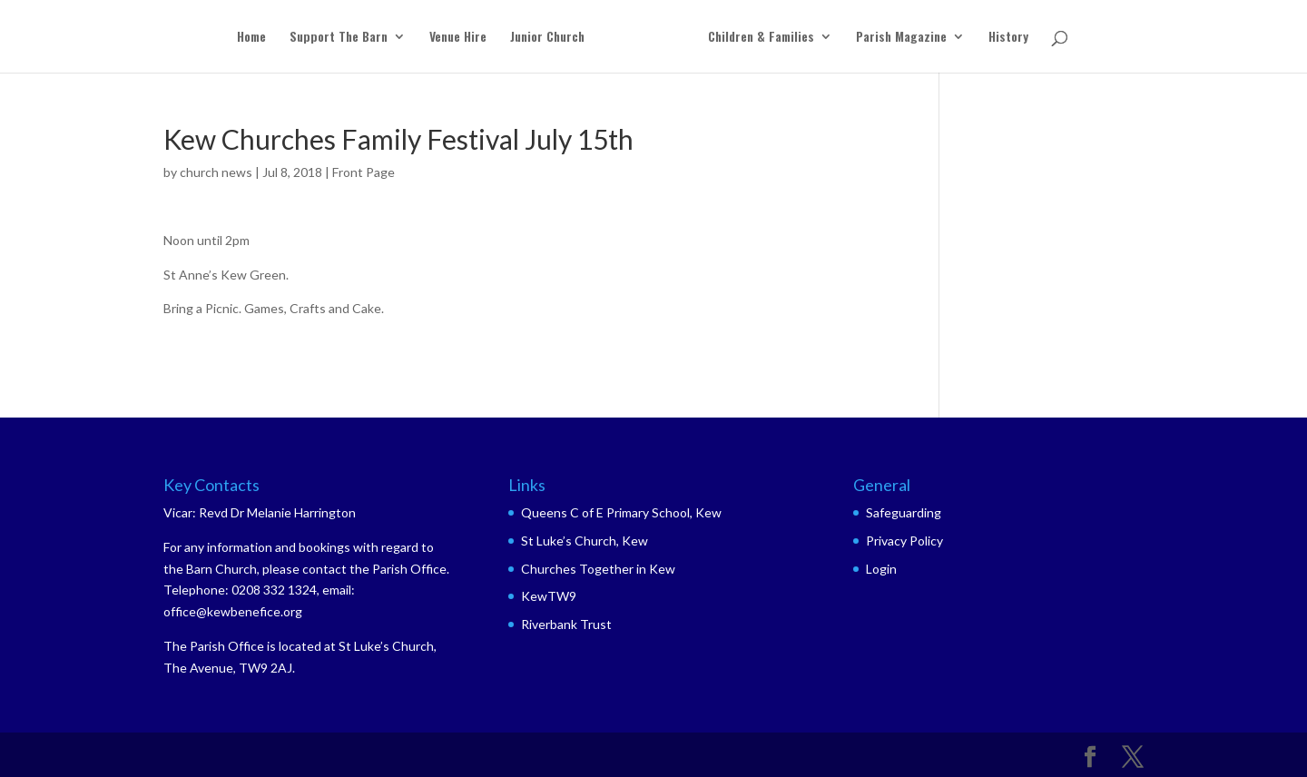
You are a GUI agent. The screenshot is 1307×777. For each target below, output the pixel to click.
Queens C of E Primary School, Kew (621, 512)
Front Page (363, 172)
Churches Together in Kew (598, 568)
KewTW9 (548, 596)
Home (251, 37)
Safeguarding (903, 512)
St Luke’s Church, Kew (584, 540)
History (1008, 37)
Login (881, 568)
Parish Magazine (901, 37)
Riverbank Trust (566, 624)
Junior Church (547, 37)
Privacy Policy (904, 540)
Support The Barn (339, 37)
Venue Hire (457, 37)
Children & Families (761, 37)
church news (216, 172)
